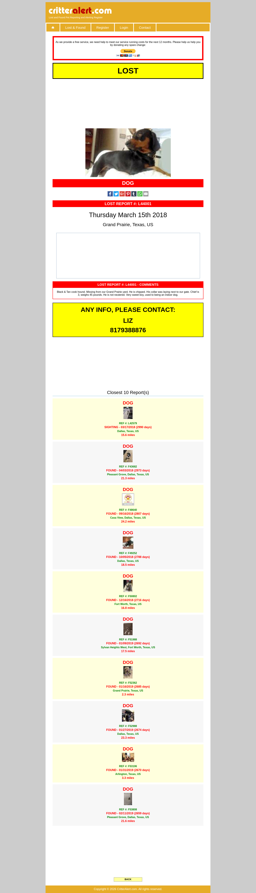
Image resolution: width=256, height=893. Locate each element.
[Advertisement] (169, 11)
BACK (128, 879)
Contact (145, 27)
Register (102, 27)
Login (124, 27)
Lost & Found (75, 27)
